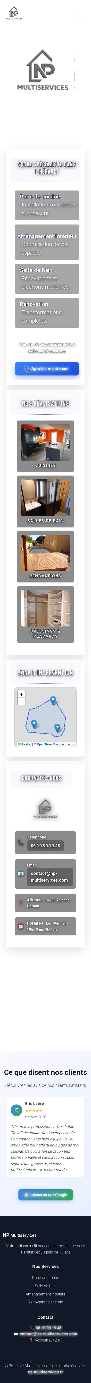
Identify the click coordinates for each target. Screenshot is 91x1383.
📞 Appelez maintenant (47, 368)
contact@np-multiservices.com (49, 877)
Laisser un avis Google (45, 1195)
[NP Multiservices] (14, 14)
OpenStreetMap (47, 744)
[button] (53, 701)
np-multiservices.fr (45, 1372)
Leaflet (24, 744)
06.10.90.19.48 (45, 845)
